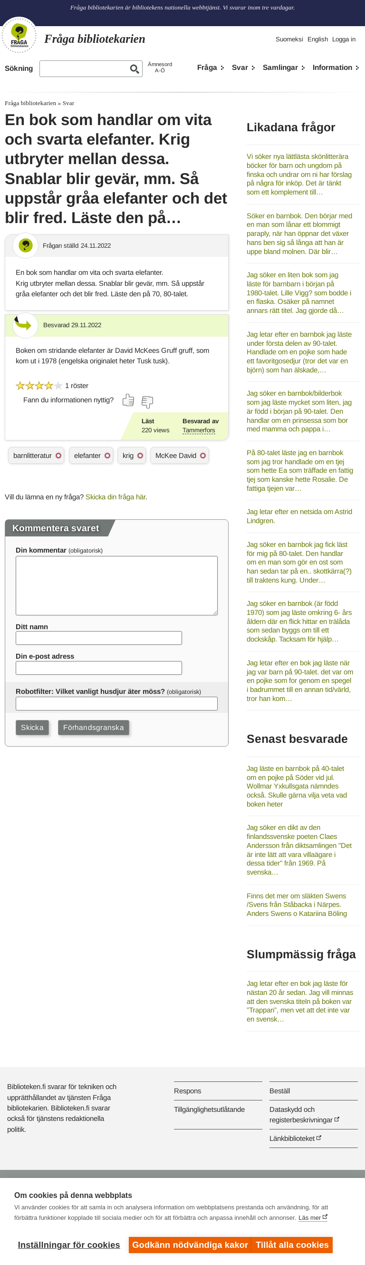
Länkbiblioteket (292, 1138)
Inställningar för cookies (69, 1245)
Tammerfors (198, 430)
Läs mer (309, 1222)
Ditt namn (32, 627)
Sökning (19, 68)
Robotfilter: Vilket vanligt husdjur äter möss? (90, 691)
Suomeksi (289, 39)
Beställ (279, 1091)
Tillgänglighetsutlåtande (209, 1109)
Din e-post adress (45, 656)
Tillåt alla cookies (297, 1245)
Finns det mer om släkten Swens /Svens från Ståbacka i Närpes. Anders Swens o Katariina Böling (297, 904)
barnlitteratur (32, 455)
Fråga (207, 67)
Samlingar (280, 67)
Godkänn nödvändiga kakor (190, 1245)
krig (128, 455)
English (317, 39)
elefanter (87, 455)
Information (332, 67)
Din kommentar (41, 550)
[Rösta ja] (129, 400)
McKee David (175, 455)
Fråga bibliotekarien (30, 103)
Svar (240, 67)
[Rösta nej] (147, 402)
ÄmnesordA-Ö (160, 67)
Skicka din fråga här (115, 497)
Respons (187, 1091)
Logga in (343, 39)
